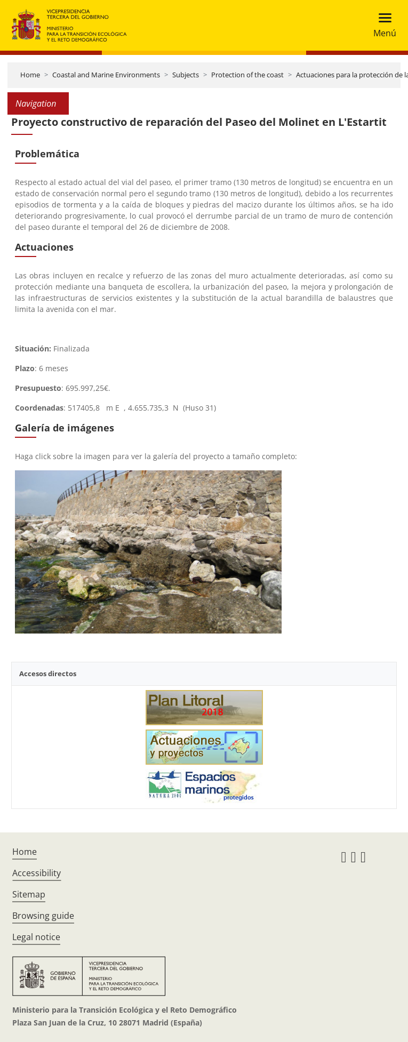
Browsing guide (43, 915)
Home (30, 74)
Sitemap (28, 894)
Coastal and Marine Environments (106, 74)
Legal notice (36, 937)
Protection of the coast (247, 74)
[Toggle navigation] (381, 25)
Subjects (185, 74)
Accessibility (36, 873)
